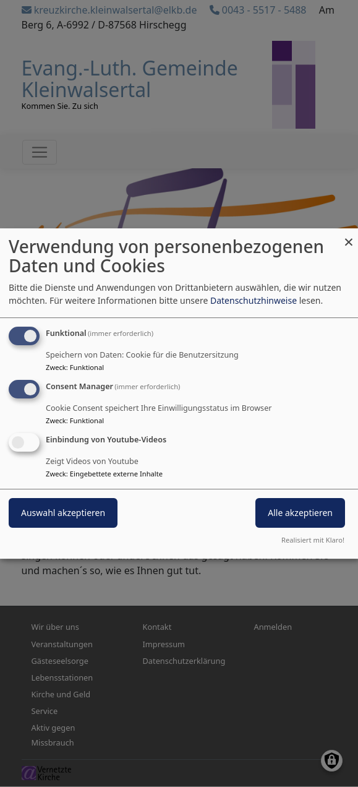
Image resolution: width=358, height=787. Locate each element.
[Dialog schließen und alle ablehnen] (348, 236)
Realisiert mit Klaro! (312, 539)
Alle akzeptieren (300, 512)
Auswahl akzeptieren (63, 512)
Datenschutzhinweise (253, 300)
